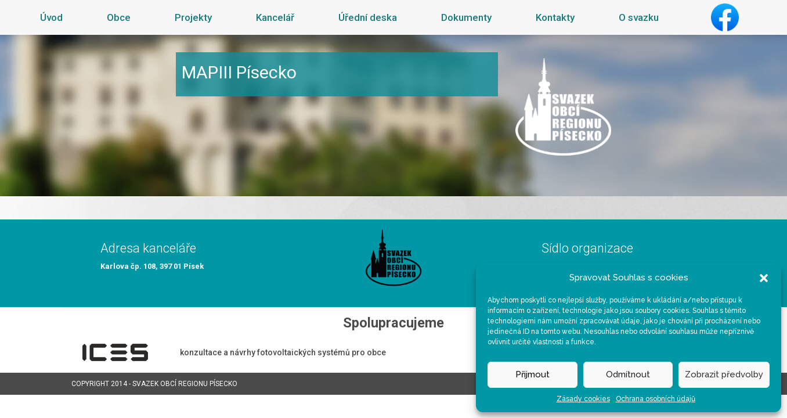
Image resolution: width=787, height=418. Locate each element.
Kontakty (555, 17)
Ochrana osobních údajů (655, 399)
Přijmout (532, 374)
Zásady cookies (583, 399)
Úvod (51, 17)
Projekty (193, 17)
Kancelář (275, 17)
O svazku (639, 17)
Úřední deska (367, 17)
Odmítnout (628, 374)
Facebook (725, 17)
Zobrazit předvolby (724, 374)
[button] (764, 277)
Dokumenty (466, 17)
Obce (119, 17)
